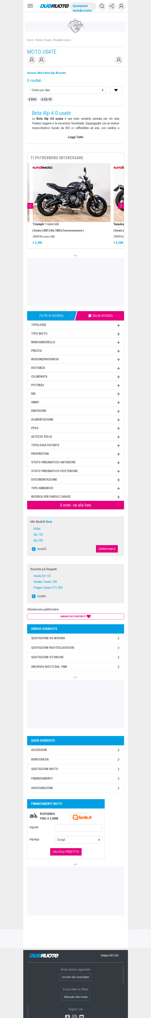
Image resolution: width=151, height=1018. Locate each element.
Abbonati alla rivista (75, 997)
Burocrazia (40, 759)
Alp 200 (38, 540)
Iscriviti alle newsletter (75, 977)
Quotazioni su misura (48, 638)
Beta (32, 99)
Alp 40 (46, 99)
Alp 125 (38, 534)
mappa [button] (110, 955)
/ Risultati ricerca (62, 40)
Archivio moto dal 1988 (49, 667)
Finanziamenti (42, 778)
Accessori (39, 750)
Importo (34, 827)
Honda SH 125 (42, 576)
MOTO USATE (41, 52)
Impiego (34, 839)
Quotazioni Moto (44, 769)
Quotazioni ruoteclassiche (52, 648)
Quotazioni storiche (47, 657)
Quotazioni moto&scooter (82, 7)
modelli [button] (39, 549)
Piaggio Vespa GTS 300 (47, 587)
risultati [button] (39, 596)
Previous (30, 206)
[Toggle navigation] (30, 6)
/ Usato (48, 40)
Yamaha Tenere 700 (45, 582)
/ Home (39, 40)
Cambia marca (106, 549)
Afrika (36, 529)
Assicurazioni (42, 788)
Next (121, 206)
